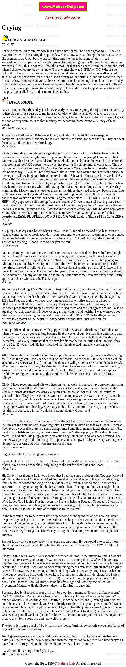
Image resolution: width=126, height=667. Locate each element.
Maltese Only (67, 663)
